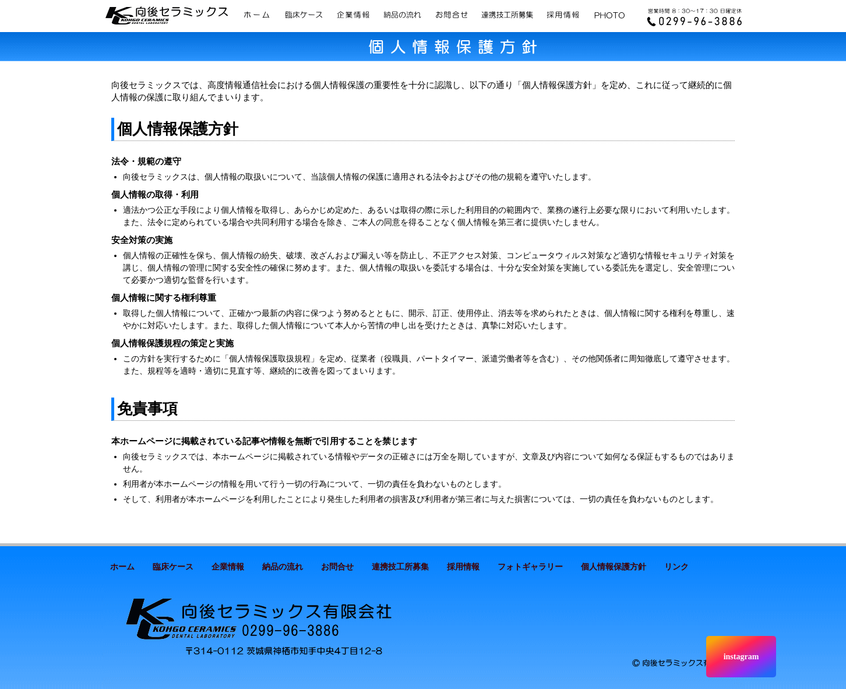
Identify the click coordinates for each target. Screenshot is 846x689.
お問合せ (337, 567)
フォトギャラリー (530, 567)
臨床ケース (173, 567)
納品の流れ (282, 567)
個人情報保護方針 (613, 567)
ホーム (122, 567)
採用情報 (463, 567)
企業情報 (227, 567)
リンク (676, 567)
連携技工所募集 (400, 567)
